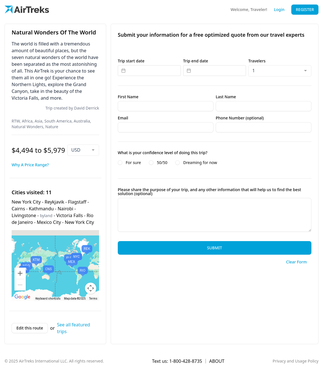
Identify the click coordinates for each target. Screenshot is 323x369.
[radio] (120, 162)
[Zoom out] (20, 285)
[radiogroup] (214, 162)
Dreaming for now (200, 163)
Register (305, 9)
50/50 (162, 163)
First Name (128, 97)
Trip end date (195, 61)
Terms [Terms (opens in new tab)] (93, 298)
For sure (133, 163)
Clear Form (296, 262)
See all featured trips (73, 328)
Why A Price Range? (30, 164)
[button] (87, 251)
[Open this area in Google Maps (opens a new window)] (22, 297)
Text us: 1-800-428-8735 (177, 361)
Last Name (226, 97)
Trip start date (131, 61)
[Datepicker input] (149, 70)
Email (123, 118)
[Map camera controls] (90, 288)
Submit (214, 247)
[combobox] (83, 150)
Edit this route (29, 328)
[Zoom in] (20, 273)
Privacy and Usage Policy (295, 361)
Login (279, 9)
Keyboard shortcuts (48, 298)
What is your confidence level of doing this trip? (163, 153)
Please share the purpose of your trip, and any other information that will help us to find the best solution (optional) (209, 192)
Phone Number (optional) (240, 118)
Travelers (257, 61)
